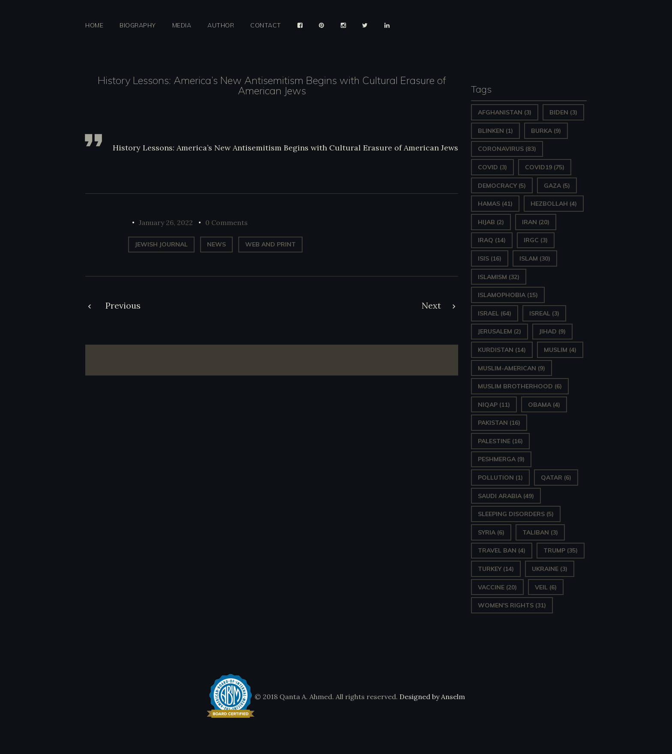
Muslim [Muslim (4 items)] (560, 350)
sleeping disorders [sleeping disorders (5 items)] (516, 514)
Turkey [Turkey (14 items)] (496, 569)
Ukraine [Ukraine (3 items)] (549, 569)
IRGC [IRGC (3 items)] (536, 240)
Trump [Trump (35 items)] (560, 550)
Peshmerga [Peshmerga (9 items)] (501, 459)
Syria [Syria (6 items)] (491, 532)
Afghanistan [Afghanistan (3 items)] (504, 112)
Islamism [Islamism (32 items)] (498, 277)
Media (182, 25)
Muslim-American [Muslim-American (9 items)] (511, 368)
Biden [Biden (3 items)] (563, 112)
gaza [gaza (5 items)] (557, 185)
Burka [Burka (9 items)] (546, 131)
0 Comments (226, 222)
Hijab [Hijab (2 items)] (491, 222)
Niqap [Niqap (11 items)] (494, 405)
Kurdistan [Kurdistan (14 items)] (502, 350)
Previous (123, 305)
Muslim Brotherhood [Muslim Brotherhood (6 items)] (520, 386)
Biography (138, 25)
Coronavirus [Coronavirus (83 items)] (507, 149)
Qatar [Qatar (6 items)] (556, 477)
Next (431, 305)
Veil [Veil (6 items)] (546, 587)
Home (94, 25)
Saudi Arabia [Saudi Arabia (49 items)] (506, 496)
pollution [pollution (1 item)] (500, 477)
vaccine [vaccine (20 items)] (497, 587)
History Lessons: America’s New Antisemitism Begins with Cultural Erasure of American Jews (285, 148)
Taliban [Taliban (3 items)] (540, 532)
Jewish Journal (161, 244)
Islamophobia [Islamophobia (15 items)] (508, 295)
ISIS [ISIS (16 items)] (489, 258)
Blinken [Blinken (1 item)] (495, 131)
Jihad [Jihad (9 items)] (552, 331)
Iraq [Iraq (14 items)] (492, 240)
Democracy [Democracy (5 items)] (502, 185)
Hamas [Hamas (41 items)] (495, 203)
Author (220, 25)
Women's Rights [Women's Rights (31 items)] (512, 605)
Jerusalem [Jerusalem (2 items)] (499, 331)
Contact (265, 25)
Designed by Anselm (431, 696)
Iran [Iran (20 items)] (535, 222)
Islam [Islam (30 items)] (534, 258)
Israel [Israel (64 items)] (494, 313)
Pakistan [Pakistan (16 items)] (499, 423)
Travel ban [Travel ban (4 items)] (501, 550)
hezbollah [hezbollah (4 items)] (554, 203)
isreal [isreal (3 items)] (544, 313)
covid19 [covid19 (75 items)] (544, 167)
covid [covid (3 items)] (492, 167)
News (216, 244)
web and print (270, 244)
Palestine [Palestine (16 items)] (500, 441)
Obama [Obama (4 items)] (544, 405)
